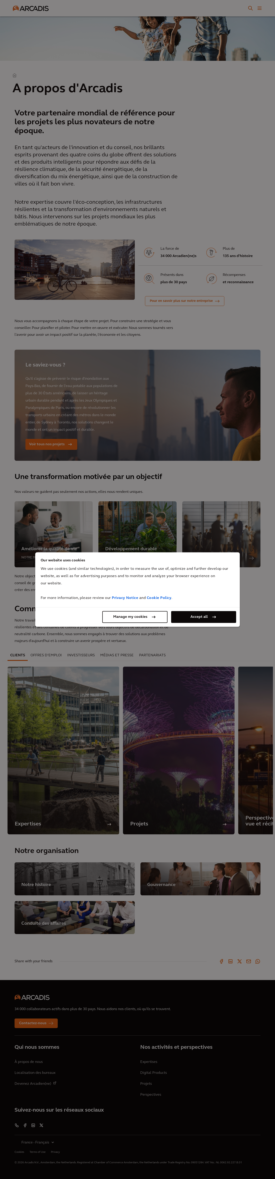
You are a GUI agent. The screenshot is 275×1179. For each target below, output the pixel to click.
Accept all (199, 617)
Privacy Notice (125, 598)
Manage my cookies (130, 617)
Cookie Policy (159, 598)
